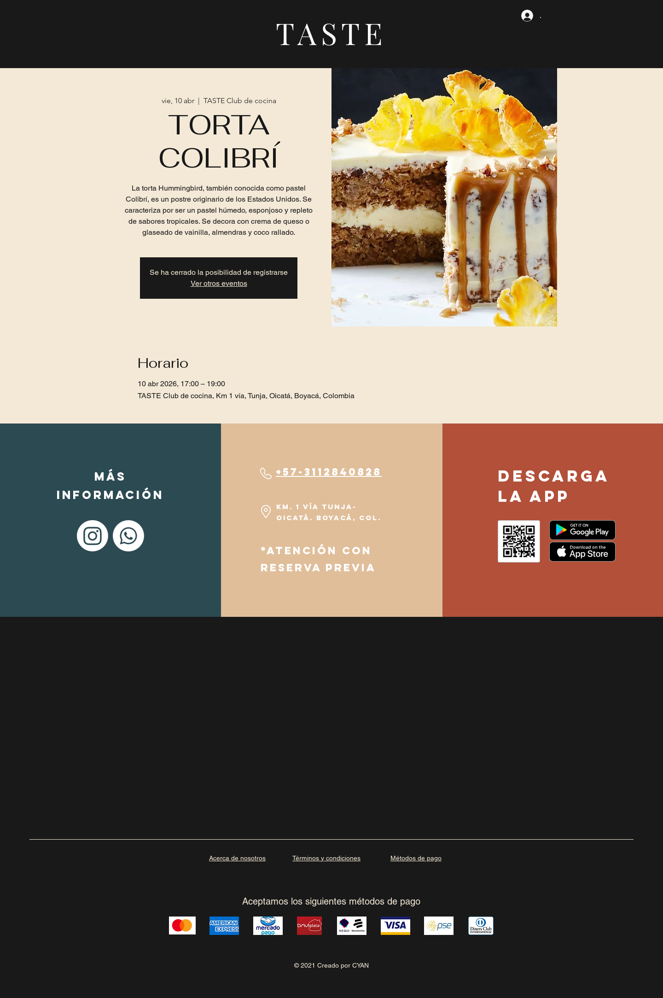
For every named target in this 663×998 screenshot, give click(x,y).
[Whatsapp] (128, 535)
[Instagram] (92, 535)
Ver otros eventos (219, 283)
